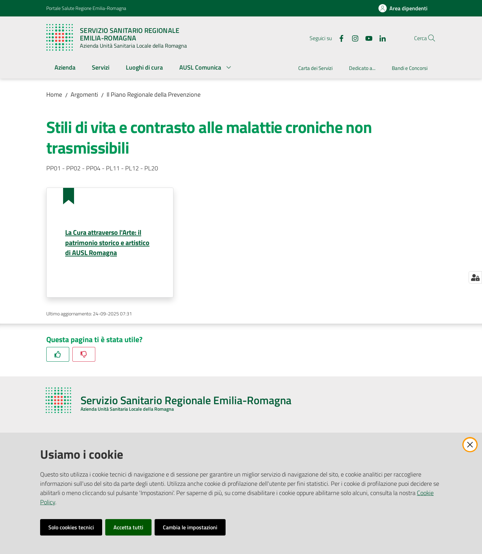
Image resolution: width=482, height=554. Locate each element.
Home (54, 94)
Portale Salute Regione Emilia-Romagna (86, 8)
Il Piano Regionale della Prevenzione (154, 94)
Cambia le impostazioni (190, 527)
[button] (427, 38)
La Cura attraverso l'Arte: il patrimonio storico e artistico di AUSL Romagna (107, 242)
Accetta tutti (128, 527)
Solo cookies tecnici (71, 527)
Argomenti (84, 94)
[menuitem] (65, 68)
